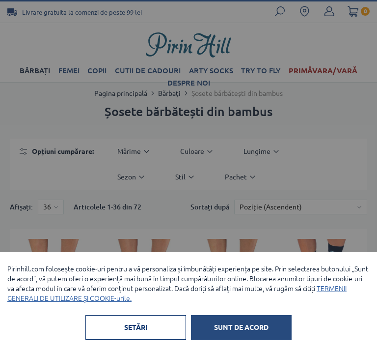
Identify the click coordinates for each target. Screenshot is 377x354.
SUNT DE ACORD (241, 327)
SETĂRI (135, 327)
